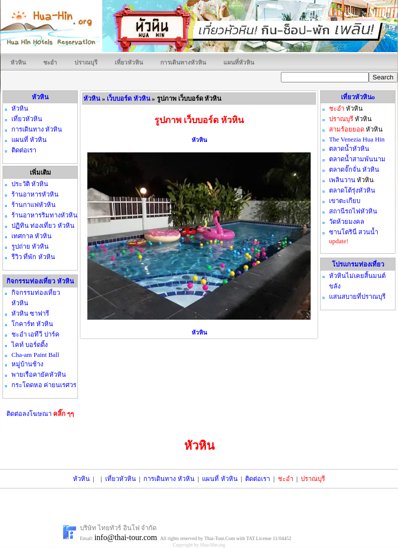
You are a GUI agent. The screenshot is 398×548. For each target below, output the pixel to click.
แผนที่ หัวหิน (219, 478)
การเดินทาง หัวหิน (168, 478)
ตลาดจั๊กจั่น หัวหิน (354, 169)
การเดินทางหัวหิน (183, 62)
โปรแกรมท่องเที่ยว (358, 264)
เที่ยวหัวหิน (129, 62)
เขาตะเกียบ (344, 201)
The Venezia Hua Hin (357, 139)
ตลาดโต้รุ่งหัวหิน (352, 190)
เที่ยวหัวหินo (358, 97)
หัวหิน (18, 62)
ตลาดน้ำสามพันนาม (357, 159)
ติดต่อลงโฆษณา (40, 413)
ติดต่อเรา (257, 478)
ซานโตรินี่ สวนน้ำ (353, 232)
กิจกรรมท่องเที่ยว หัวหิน (39, 281)
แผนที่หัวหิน (238, 62)
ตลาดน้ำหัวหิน (349, 148)
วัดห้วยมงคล (346, 221)
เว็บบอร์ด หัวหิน (128, 98)
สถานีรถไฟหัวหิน (353, 211)
